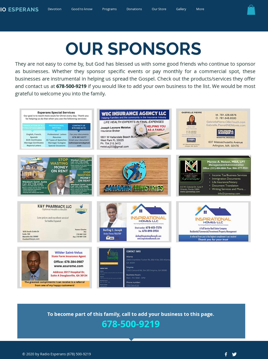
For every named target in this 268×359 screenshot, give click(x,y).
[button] (54, 9)
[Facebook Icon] (226, 354)
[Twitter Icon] (234, 354)
